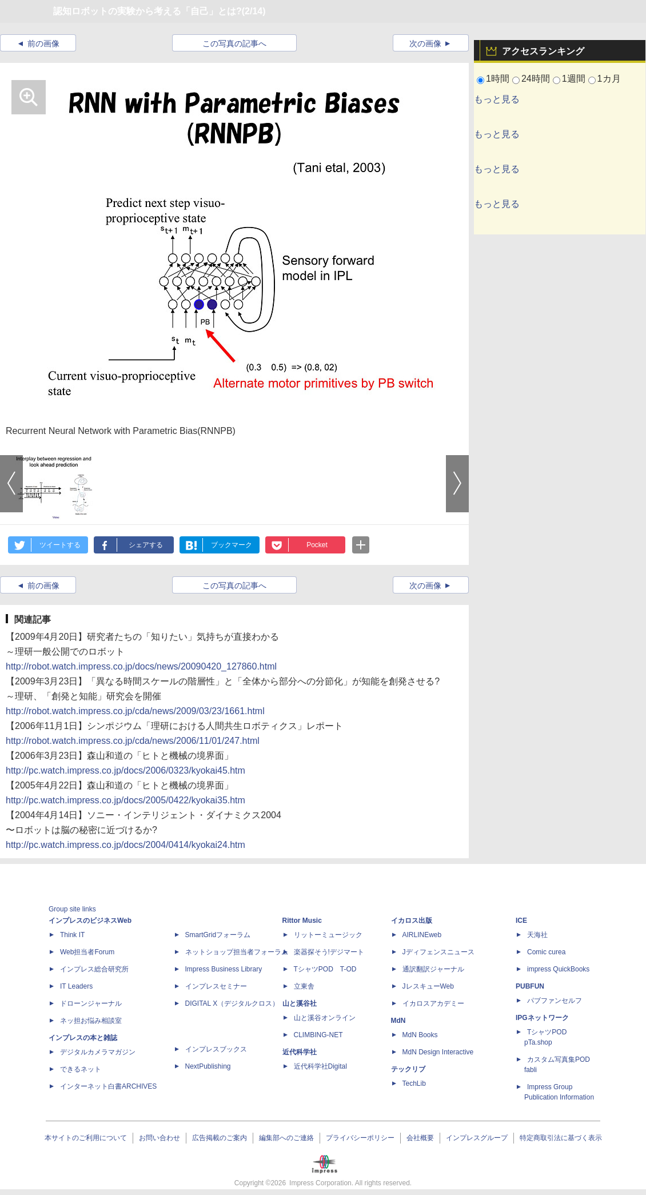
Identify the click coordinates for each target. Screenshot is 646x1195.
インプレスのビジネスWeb (90, 921)
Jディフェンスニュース (438, 952)
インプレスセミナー (216, 986)
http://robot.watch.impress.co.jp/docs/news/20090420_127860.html (141, 666)
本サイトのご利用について (86, 1138)
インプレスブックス (216, 1049)
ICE (521, 921)
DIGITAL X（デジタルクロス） (232, 1003)
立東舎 (304, 986)
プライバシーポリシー (360, 1138)
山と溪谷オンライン (325, 1018)
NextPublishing (208, 1066)
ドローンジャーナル (91, 1003)
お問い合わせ (159, 1138)
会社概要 (420, 1138)
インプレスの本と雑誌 (83, 1038)
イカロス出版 (411, 921)
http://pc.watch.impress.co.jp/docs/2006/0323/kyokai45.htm (125, 770)
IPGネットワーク (542, 1018)
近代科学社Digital (320, 1066)
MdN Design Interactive (438, 1052)
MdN (398, 1021)
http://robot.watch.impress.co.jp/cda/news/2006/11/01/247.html (133, 741)
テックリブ (408, 1069)
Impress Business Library (223, 969)
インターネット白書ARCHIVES (108, 1086)
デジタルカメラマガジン (97, 1052)
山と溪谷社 (299, 1003)
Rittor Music (302, 921)
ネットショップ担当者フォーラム (236, 952)
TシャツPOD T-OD (325, 969)
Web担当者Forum (87, 952)
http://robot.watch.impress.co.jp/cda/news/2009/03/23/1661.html (135, 711)
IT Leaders (76, 986)
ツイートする (60, 545)
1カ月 (609, 78)
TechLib (414, 1084)
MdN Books (420, 1035)
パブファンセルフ (554, 1001)
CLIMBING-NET (318, 1035)
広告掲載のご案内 (219, 1138)
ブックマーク (231, 545)
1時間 (497, 78)
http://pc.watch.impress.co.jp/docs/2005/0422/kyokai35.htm (125, 800)
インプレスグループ (477, 1138)
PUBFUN (530, 986)
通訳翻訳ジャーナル (433, 969)
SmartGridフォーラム (218, 935)
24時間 (535, 78)
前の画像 (43, 43)
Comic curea (546, 952)
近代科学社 (299, 1052)
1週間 (573, 78)
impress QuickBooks (558, 969)
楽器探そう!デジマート (329, 952)
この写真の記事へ (234, 43)
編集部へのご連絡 (286, 1138)
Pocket (317, 545)
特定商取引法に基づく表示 (561, 1138)
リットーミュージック (328, 935)
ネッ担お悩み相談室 (91, 1021)
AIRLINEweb (422, 935)
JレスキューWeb (428, 986)
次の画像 (425, 43)
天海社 (537, 935)
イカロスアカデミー (433, 1003)
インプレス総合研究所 (94, 969)
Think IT (72, 935)
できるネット (80, 1069)
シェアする (146, 545)
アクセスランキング (543, 51)
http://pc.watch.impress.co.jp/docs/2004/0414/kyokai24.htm (125, 845)
